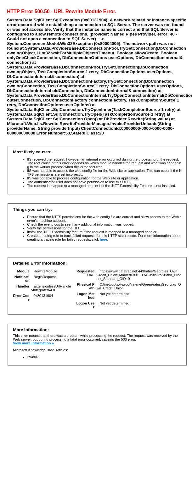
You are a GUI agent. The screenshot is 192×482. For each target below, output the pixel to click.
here (103, 239)
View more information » (33, 343)
